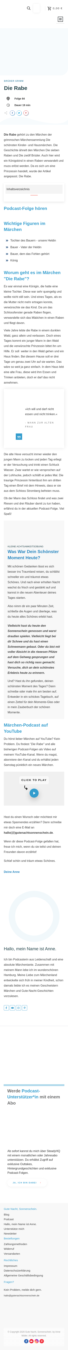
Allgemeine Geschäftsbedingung (23, 1275)
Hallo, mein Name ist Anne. (20, 1224)
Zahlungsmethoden (15, 1244)
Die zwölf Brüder (29, 155)
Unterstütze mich (14, 1228)
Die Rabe (15, 88)
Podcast (9, 1219)
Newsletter (10, 1233)
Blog (6, 1214)
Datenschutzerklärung (17, 1270)
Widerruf (9, 1248)
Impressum (10, 1265)
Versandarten (12, 1253)
